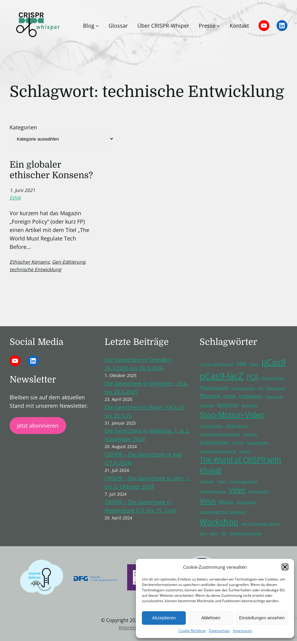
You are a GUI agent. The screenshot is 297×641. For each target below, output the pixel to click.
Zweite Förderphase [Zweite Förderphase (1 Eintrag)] (245, 533)
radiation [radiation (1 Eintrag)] (207, 405)
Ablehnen (210, 617)
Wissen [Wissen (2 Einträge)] (226, 502)
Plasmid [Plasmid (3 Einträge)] (210, 395)
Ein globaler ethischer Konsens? (51, 169)
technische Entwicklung (35, 269)
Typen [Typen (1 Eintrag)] (222, 481)
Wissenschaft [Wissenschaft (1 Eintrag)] (247, 502)
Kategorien (23, 127)
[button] (285, 567)
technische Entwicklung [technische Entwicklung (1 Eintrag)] (218, 451)
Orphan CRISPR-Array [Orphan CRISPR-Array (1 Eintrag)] (217, 364)
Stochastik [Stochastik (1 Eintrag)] (249, 405)
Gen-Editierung (68, 262)
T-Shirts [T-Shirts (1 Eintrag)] (237, 443)
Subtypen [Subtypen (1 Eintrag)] (250, 434)
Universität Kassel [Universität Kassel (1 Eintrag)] (243, 481)
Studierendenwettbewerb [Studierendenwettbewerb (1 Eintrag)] (220, 434)
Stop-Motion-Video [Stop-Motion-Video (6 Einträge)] (232, 415)
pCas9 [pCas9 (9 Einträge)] (274, 362)
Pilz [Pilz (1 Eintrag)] (260, 388)
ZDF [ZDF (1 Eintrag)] (224, 533)
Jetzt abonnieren (37, 425)
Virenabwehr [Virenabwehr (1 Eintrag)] (259, 491)
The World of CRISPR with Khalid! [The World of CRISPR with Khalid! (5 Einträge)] (240, 465)
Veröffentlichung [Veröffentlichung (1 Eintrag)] (213, 491)
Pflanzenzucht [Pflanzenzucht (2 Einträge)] (214, 388)
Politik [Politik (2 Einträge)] (229, 396)
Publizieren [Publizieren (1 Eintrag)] (274, 397)
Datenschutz (219, 630)
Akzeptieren (164, 617)
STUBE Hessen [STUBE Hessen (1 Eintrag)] (237, 426)
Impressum (242, 630)
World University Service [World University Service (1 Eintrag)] (260, 524)
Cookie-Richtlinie (192, 630)
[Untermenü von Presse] (218, 25)
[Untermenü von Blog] (97, 25)
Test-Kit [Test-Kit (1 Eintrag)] (245, 451)
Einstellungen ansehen (262, 617)
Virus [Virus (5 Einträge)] (208, 501)
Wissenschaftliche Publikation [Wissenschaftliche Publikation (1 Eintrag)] (223, 512)
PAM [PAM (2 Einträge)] (241, 364)
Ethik (15, 197)
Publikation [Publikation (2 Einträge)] (250, 396)
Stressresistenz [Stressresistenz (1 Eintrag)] (211, 426)
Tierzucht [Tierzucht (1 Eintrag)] (207, 481)
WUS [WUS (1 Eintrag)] (203, 533)
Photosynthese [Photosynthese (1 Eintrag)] (243, 388)
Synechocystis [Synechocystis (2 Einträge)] (214, 442)
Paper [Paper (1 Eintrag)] (254, 364)
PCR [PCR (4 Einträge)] (252, 377)
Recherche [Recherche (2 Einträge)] (227, 405)
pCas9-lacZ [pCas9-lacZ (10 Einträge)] (221, 376)
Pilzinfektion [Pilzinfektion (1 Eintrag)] (276, 388)
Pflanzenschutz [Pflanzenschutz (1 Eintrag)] (272, 378)
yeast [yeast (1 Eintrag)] (214, 533)
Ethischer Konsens (30, 262)
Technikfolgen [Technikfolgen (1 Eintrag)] (257, 443)
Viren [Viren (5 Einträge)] (237, 490)
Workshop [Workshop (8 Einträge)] (219, 521)
